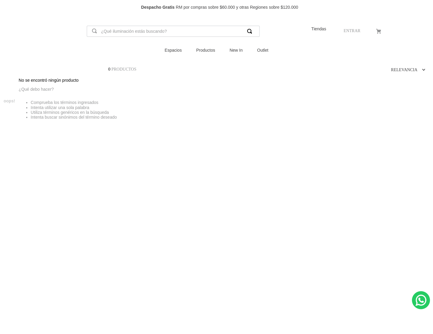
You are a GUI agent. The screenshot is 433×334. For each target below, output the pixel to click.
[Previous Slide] (7, 7)
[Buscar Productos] (250, 31)
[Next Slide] (425, 7)
